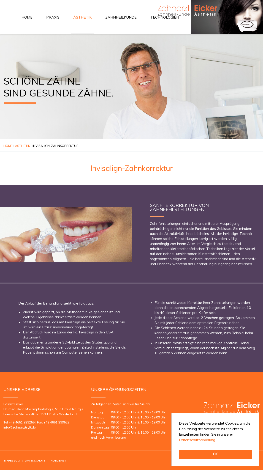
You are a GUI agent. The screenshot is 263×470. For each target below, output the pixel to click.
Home (27, 17)
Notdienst (58, 460)
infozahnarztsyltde (19, 427)
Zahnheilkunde (121, 17)
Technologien (164, 17)
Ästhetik (82, 17)
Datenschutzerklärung (197, 439)
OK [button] (215, 454)
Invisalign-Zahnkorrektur (56, 146)
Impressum (11, 460)
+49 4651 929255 (22, 422)
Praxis (53, 17)
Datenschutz (35, 460)
